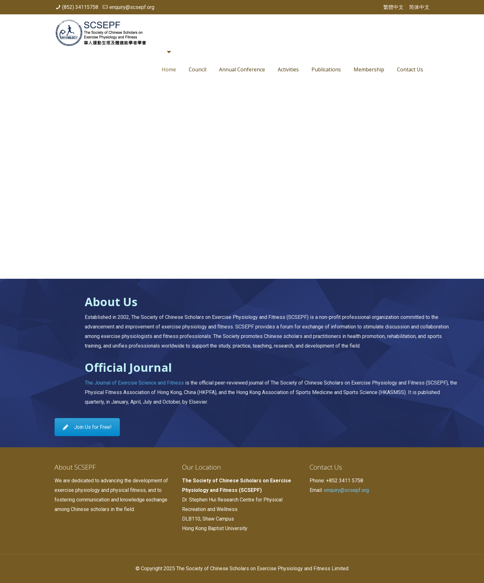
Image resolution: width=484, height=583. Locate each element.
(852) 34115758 (80, 7)
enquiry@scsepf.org (131, 7)
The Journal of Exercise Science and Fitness (314, 383)
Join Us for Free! (87, 427)
